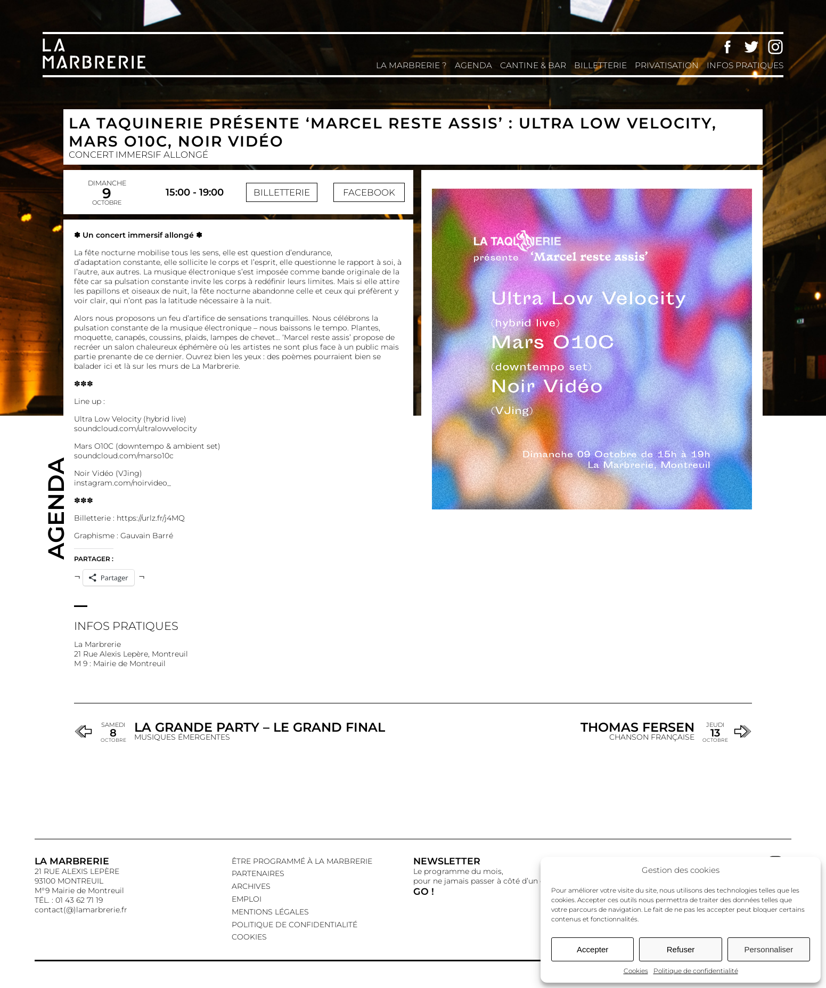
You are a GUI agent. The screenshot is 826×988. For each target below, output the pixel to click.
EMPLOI (246, 899)
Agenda (473, 65)
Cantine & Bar (533, 65)
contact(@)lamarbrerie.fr (81, 909)
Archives (251, 886)
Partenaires (258, 873)
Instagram (775, 47)
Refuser (681, 949)
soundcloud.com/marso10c (124, 455)
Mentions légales (270, 912)
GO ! (423, 891)
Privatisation (667, 65)
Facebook (727, 47)
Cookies (636, 971)
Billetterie (600, 65)
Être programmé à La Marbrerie (302, 861)
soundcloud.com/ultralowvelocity (135, 428)
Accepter (592, 949)
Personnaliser (768, 949)
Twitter (751, 47)
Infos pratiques (745, 65)
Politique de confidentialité (695, 971)
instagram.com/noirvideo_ (122, 483)
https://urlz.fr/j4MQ (151, 518)
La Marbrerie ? (411, 65)
